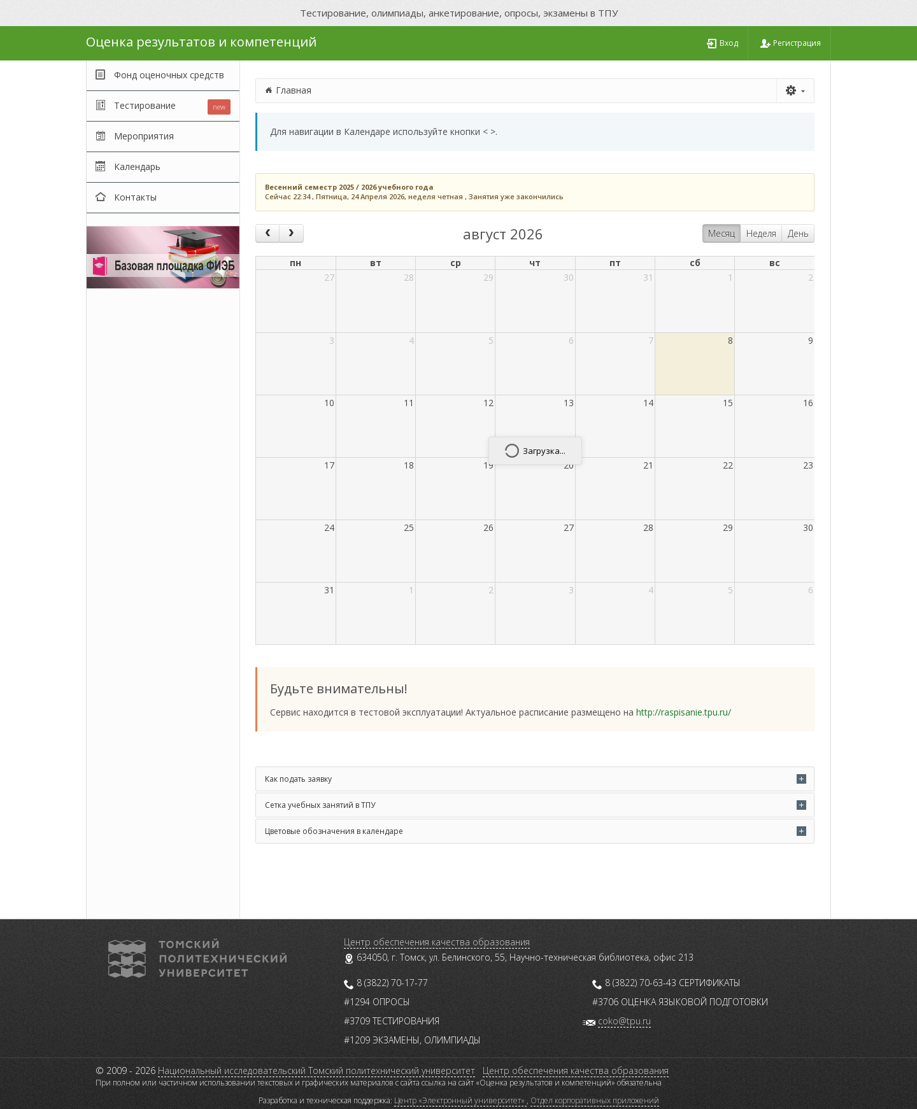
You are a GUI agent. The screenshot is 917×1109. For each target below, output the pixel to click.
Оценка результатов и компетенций (201, 41)
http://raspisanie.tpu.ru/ (683, 712)
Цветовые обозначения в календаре (334, 831)
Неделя (761, 233)
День (798, 233)
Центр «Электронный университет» (460, 1100)
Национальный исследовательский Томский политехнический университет (316, 1070)
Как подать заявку (298, 778)
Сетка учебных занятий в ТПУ (320, 805)
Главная (293, 90)
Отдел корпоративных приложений (594, 1100)
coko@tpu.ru (624, 1021)
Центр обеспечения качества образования (437, 942)
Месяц (721, 233)
